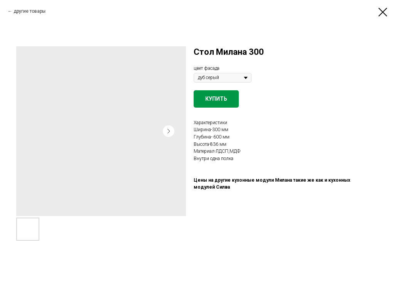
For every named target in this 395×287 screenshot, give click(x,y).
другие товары (30, 11)
